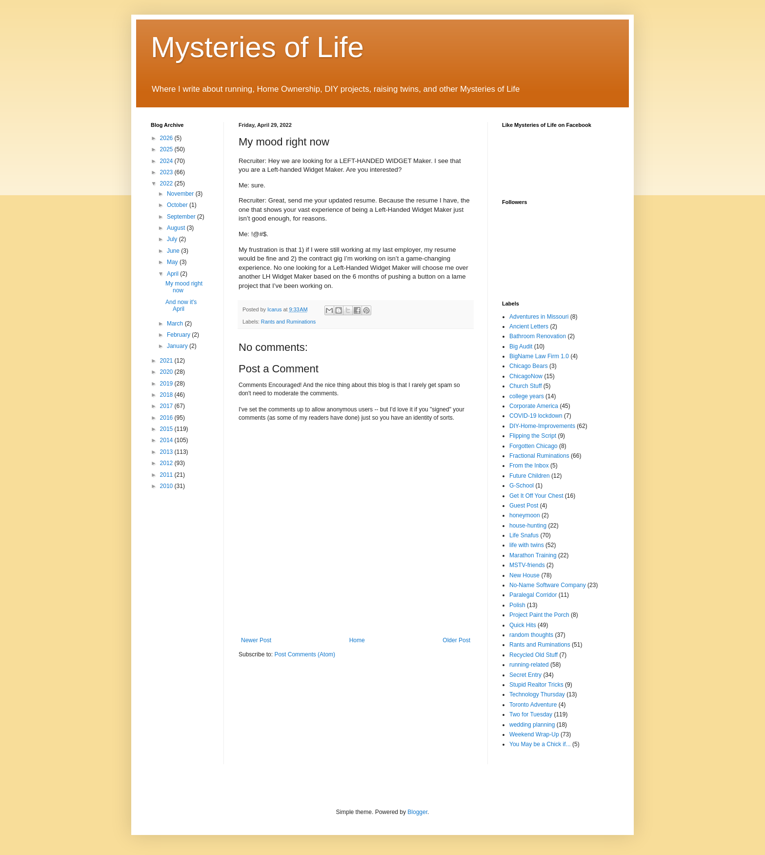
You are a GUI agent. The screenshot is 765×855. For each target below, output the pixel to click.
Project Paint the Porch (539, 614)
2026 (167, 138)
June (174, 250)
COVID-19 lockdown (536, 415)
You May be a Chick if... (540, 744)
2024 (167, 161)
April (173, 273)
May (173, 262)
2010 (167, 486)
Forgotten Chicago (533, 446)
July (173, 239)
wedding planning (532, 724)
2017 (167, 406)
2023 (167, 172)
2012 (167, 463)
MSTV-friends (527, 565)
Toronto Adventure (533, 704)
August (177, 227)
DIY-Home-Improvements (542, 426)
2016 (167, 417)
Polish (517, 605)
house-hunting (527, 525)
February (179, 334)
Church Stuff (525, 386)
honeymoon (524, 515)
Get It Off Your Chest (536, 495)
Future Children (529, 475)
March (176, 323)
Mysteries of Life (257, 47)
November (181, 193)
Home (357, 640)
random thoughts (531, 634)
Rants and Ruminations (288, 322)
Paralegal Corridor (533, 594)
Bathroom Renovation (537, 336)
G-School (521, 485)
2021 (167, 360)
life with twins (526, 545)
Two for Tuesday (530, 714)
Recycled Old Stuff (533, 654)
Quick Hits (522, 625)
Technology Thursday (537, 694)
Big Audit (520, 346)
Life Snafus (524, 535)
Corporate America (533, 406)
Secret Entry (525, 675)
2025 (167, 149)
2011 (167, 474)
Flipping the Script (532, 435)
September (182, 216)
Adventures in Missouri (538, 316)
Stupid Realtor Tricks (536, 684)
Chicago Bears (528, 366)
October (178, 205)
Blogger (417, 812)
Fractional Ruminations (539, 455)
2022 (167, 183)
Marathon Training (533, 555)
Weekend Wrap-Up (534, 734)
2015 (167, 429)
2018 (167, 394)
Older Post (456, 640)
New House (524, 575)
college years (526, 396)
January (178, 346)
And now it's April (181, 305)
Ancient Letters (528, 326)
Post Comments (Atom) (304, 654)
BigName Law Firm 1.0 (539, 356)
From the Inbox (529, 465)
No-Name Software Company (547, 585)
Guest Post (523, 505)
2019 (167, 383)
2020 (167, 371)
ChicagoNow (526, 376)
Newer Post (256, 640)
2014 (167, 440)
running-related (529, 664)
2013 (167, 451)
